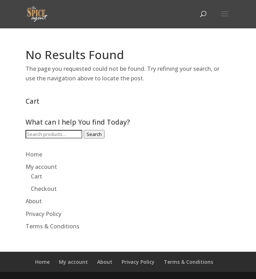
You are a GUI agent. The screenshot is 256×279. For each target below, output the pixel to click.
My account (41, 167)
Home (34, 154)
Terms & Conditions (52, 226)
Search (94, 134)
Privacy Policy (43, 214)
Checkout (44, 189)
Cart (36, 176)
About (34, 201)
